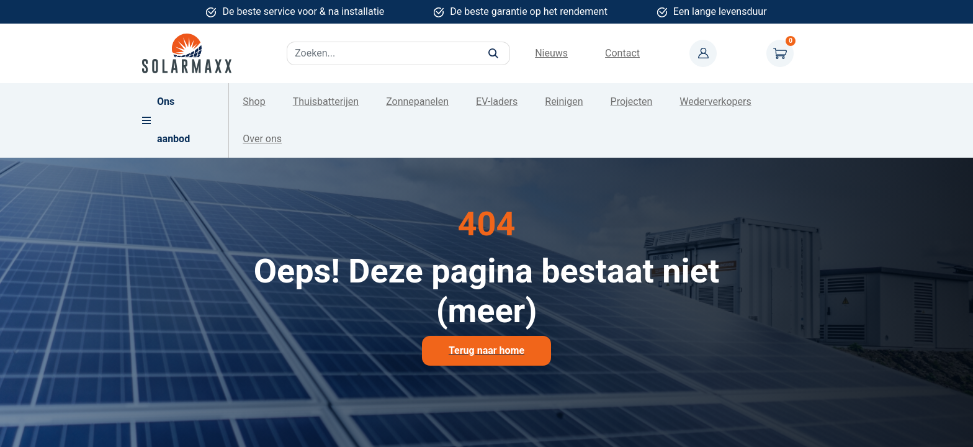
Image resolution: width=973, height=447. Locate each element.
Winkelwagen (780, 53)
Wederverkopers (715, 101)
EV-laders (497, 101)
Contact (622, 53)
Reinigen (564, 101)
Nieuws (551, 53)
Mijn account (703, 53)
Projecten (632, 101)
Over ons (262, 139)
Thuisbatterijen (326, 101)
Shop (254, 101)
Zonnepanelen (417, 101)
